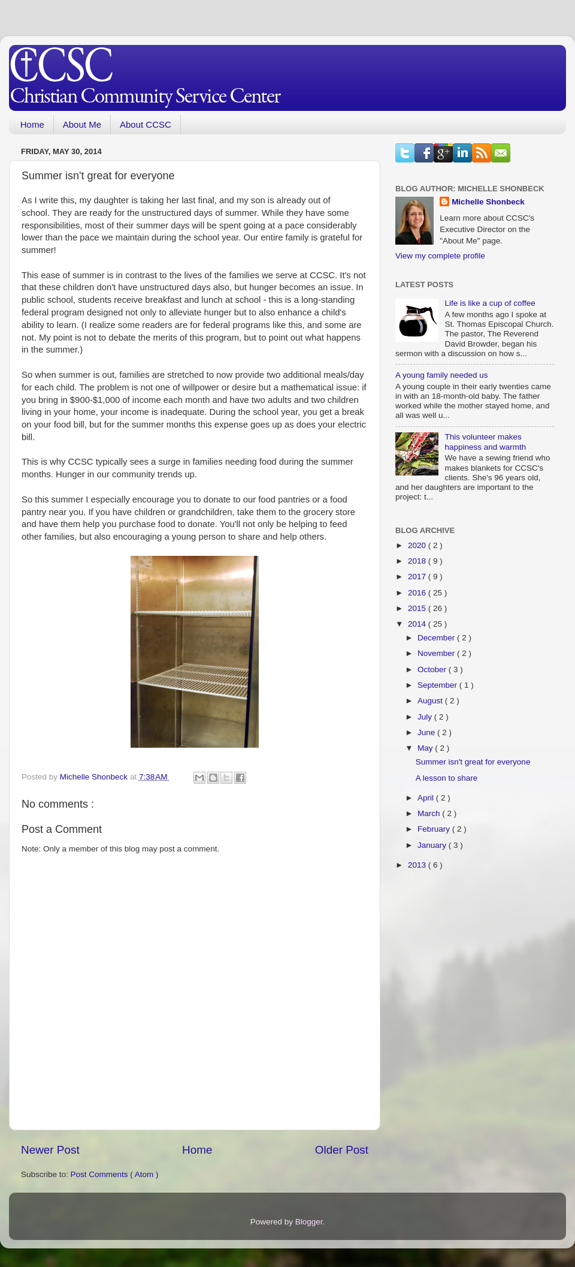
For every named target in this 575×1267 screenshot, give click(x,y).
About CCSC (145, 124)
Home (32, 124)
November (437, 653)
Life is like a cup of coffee (489, 303)
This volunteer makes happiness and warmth (485, 441)
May (426, 748)
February (434, 828)
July (425, 716)
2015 (418, 608)
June (427, 732)
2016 (418, 592)
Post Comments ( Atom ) (115, 1174)
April (426, 797)
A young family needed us (441, 375)
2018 (418, 560)
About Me (82, 124)
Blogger (309, 1221)
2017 (418, 576)
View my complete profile (440, 255)
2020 (418, 545)
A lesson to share (447, 778)
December (437, 637)
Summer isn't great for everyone (473, 761)
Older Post (341, 1149)
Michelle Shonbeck (488, 201)
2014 (418, 623)
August (431, 700)
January (433, 845)
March (429, 813)
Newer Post (50, 1149)
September (438, 685)
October (433, 669)
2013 (418, 864)
